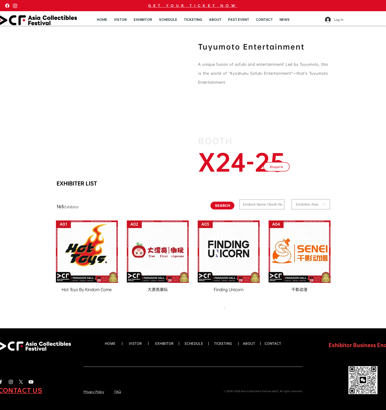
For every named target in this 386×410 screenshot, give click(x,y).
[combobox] (310, 204)
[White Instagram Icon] (11, 382)
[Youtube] (31, 382)
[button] (120, 20)
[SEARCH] (222, 205)
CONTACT (273, 344)
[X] (21, 382)
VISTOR (135, 344)
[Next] (224, 308)
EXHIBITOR (164, 344)
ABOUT (250, 344)
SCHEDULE (194, 344)
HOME (110, 344)
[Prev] (161, 308)
